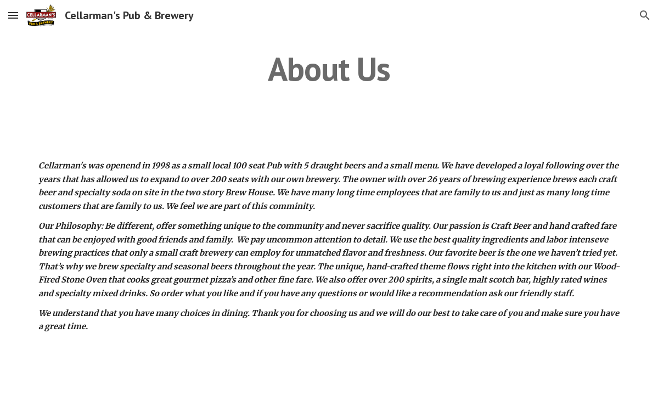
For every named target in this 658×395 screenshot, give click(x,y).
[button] (13, 15)
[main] (329, 68)
